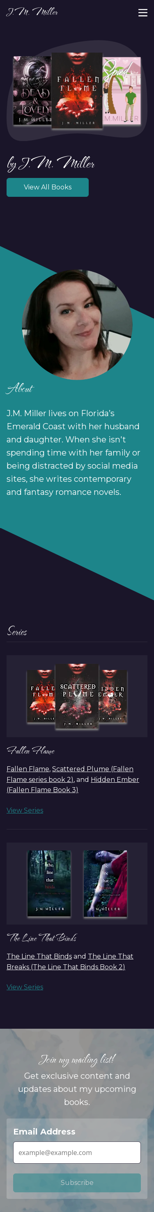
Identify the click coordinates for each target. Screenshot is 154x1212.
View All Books (47, 187)
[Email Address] (77, 1152)
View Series (25, 810)
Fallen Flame (30, 750)
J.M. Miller (32, 11)
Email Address (44, 1132)
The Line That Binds (41, 938)
